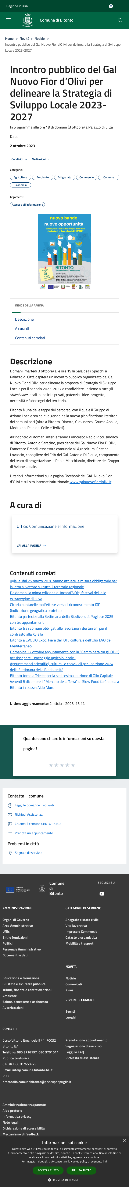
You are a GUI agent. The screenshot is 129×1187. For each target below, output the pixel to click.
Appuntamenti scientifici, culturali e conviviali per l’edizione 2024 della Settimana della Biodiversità (61, 667)
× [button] (124, 1141)
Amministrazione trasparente (24, 1104)
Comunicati (73, 984)
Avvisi (69, 990)
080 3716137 (27, 1052)
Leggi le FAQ (74, 1051)
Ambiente (10, 995)
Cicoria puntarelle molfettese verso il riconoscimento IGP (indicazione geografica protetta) (55, 607)
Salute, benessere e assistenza (25, 1001)
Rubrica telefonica (16, 1058)
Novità (24, 38)
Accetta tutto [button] (48, 1170)
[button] (64, 1180)
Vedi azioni (41, 159)
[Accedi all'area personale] (111, 6)
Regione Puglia (17, 5)
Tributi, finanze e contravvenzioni (27, 989)
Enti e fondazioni (15, 937)
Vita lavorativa (76, 925)
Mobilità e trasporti (79, 943)
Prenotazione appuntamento (86, 1040)
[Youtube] (102, 894)
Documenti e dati (15, 955)
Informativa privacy (17, 1116)
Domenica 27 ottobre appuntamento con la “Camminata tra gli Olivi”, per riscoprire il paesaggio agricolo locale (64, 655)
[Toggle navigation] (8, 19)
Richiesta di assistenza (82, 1057)
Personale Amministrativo (22, 949)
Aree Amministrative (18, 925)
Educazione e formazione (21, 978)
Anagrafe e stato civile (81, 919)
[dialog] (64, 1161)
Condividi (20, 159)
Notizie (40, 38)
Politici (7, 943)
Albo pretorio (12, 1110)
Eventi (70, 1011)
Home (9, 38)
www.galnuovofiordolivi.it (90, 482)
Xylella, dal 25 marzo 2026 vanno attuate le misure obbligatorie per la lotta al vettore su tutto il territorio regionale (63, 584)
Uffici (6, 931)
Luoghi (70, 1017)
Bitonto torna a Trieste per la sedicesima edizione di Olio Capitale (61, 675)
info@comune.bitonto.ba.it (32, 1069)
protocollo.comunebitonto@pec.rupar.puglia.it (37, 1081)
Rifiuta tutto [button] (81, 1170)
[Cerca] (120, 20)
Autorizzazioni (13, 1007)
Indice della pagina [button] (29, 305)
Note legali (10, 1122)
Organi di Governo (16, 919)
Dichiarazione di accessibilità (24, 1128)
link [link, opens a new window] (105, 1161)
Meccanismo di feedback (21, 1134)
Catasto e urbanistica (81, 937)
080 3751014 (48, 1052)
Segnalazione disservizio (83, 1046)
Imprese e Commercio (81, 931)
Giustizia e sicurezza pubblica (24, 983)
